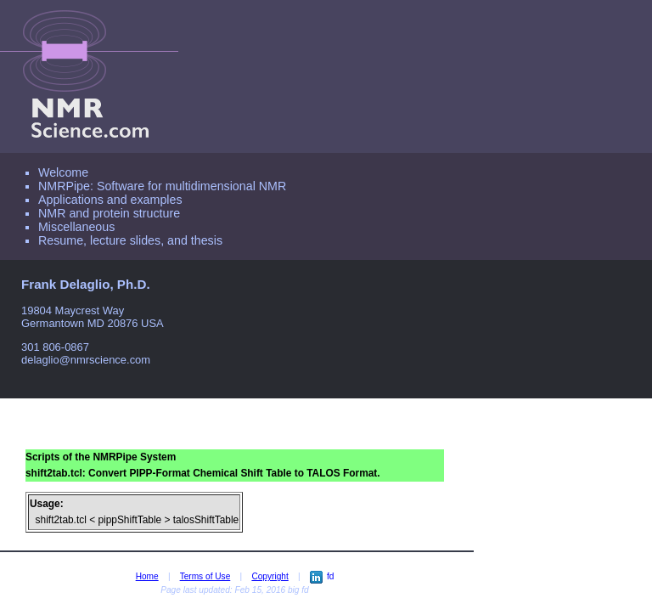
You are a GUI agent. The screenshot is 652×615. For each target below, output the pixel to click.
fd (322, 576)
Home (147, 576)
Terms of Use (205, 576)
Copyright (269, 576)
